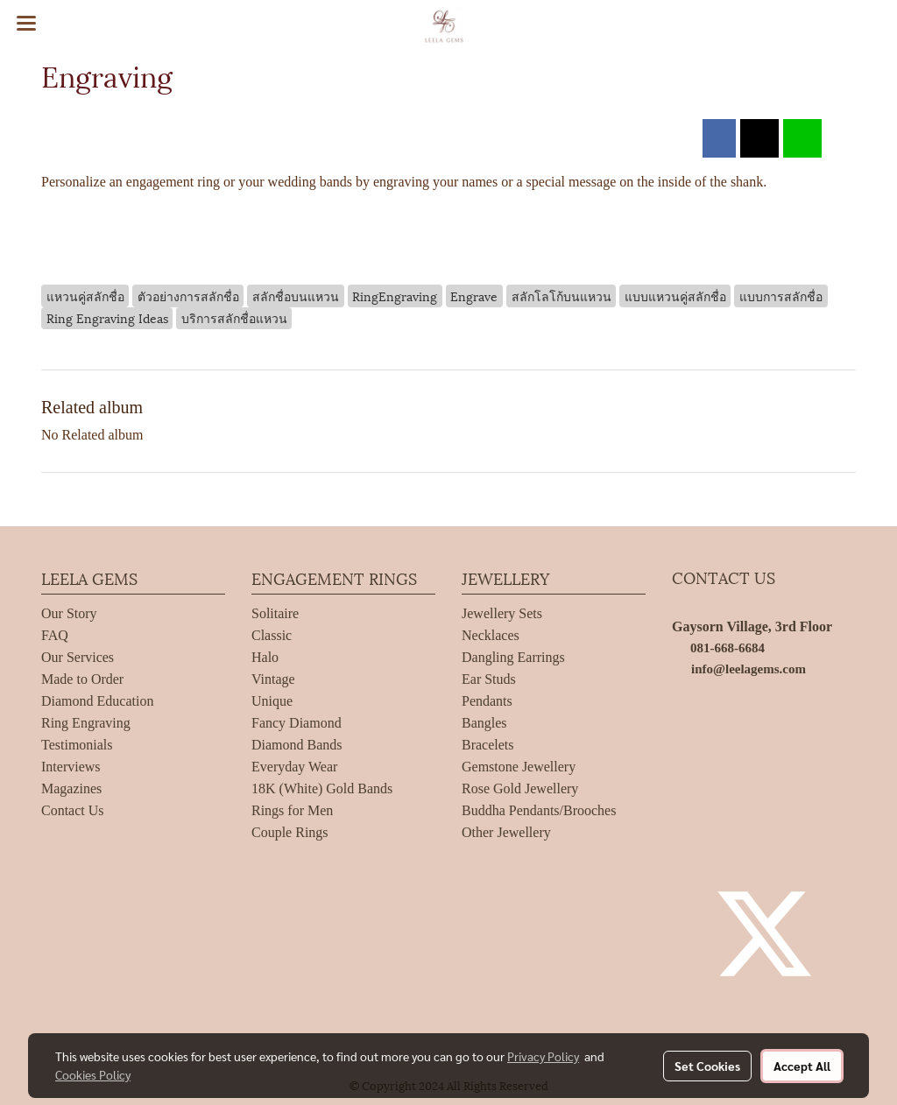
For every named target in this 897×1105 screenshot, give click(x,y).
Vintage (273, 679)
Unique (272, 700)
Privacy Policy (543, 1056)
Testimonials (77, 744)
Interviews (71, 766)
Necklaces (490, 635)
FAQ (54, 635)
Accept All (801, 1065)
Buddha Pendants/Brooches (539, 810)
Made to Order (82, 679)
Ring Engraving (86, 722)
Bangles (484, 722)
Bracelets (488, 744)
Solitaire (275, 613)
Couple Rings (289, 832)
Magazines (71, 788)
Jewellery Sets (502, 613)
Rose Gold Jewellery (520, 788)
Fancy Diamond (296, 722)
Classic (271, 635)
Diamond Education (97, 700)
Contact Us (72, 810)
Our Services (77, 657)
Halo (265, 657)
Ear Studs (489, 679)
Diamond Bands (297, 744)
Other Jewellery (506, 832)
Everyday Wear (294, 766)
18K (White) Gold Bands (321, 788)
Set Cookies (707, 1065)
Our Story (69, 613)
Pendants (487, 700)
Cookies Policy (93, 1074)
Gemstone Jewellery (519, 766)
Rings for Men (292, 810)
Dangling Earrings (513, 657)
